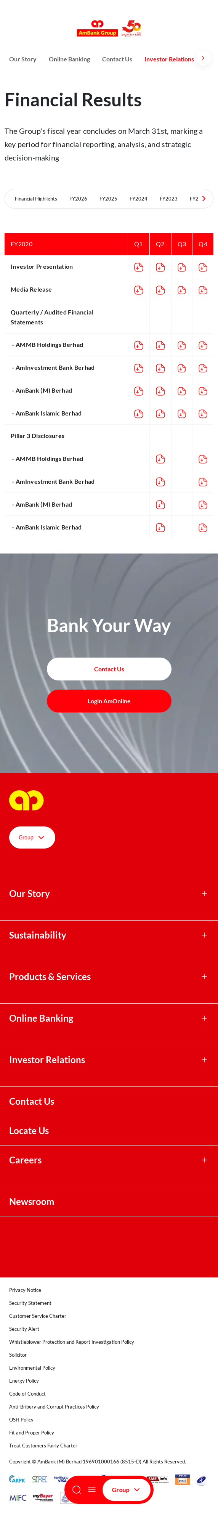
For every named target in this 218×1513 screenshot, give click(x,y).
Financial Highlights (36, 199)
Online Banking (69, 59)
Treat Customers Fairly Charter (43, 1445)
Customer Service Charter (37, 1316)
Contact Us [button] (109, 668)
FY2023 (169, 199)
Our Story (23, 59)
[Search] (76, 1490)
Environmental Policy (32, 1368)
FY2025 (108, 199)
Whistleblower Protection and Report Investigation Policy (71, 1342)
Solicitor (18, 1355)
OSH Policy (21, 1420)
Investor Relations (169, 59)
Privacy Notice (25, 1290)
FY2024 (138, 199)
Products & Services (50, 976)
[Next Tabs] (203, 198)
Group (126, 1489)
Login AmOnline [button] (109, 700)
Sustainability (37, 935)
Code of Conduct (27, 1394)
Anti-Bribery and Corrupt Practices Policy (54, 1407)
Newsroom (32, 1201)
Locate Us (29, 1130)
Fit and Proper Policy (31, 1433)
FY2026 (78, 199)
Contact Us (117, 59)
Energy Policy (24, 1381)
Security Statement (30, 1303)
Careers (25, 1160)
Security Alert (24, 1329)
